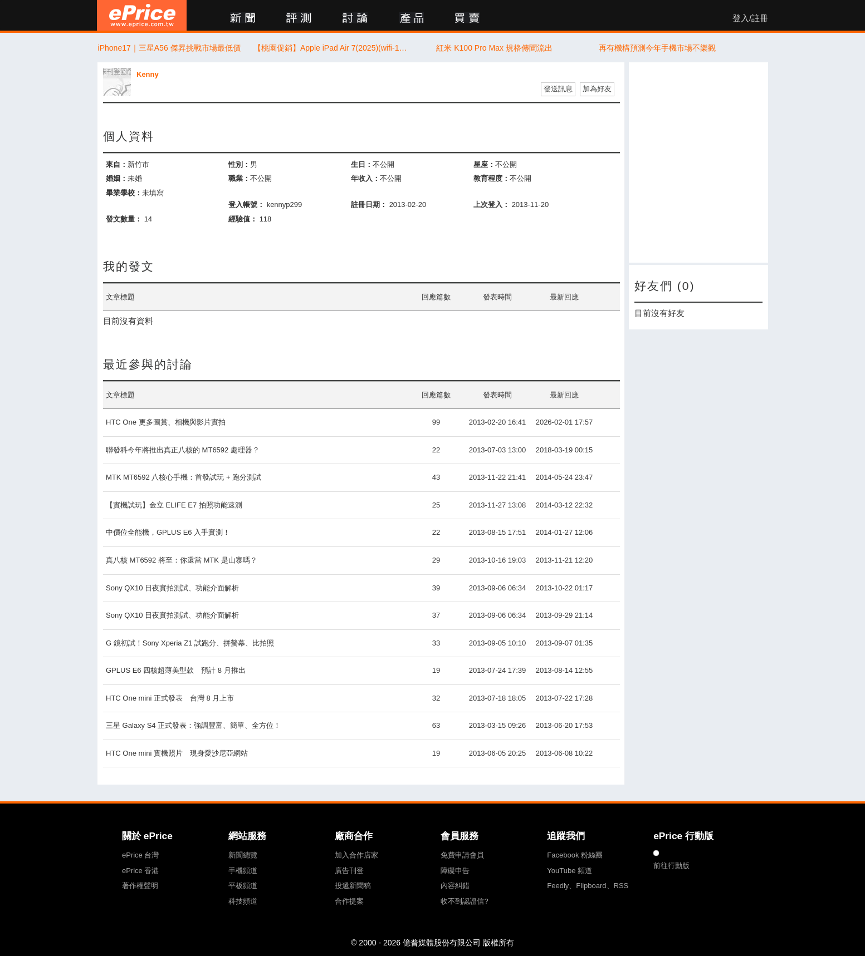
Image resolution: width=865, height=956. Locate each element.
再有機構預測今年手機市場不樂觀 (657, 47)
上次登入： (491, 204)
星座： (484, 164)
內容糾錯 (455, 885)
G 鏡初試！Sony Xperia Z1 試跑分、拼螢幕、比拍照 (190, 643)
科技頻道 (242, 901)
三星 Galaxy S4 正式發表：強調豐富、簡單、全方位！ (193, 725)
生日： (362, 164)
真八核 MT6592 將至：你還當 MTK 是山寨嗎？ (181, 560)
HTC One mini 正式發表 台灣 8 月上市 (170, 698)
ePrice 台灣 (140, 855)
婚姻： (117, 178)
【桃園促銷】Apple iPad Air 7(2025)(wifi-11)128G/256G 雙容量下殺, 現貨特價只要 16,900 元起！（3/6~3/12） (331, 47)
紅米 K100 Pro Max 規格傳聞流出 (494, 47)
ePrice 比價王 (142, 15)
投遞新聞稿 (353, 885)
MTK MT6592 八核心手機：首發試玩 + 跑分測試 (183, 477)
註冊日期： (369, 204)
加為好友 (597, 89)
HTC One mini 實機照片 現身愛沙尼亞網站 (177, 753)
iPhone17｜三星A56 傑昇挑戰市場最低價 (169, 47)
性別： (239, 164)
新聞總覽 (242, 855)
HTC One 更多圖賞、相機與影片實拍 (166, 422)
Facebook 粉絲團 (575, 855)
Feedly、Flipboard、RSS (587, 885)
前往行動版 (671, 865)
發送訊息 (558, 89)
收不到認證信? (464, 901)
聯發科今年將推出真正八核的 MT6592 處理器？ (183, 450)
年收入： (365, 178)
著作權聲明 (140, 885)
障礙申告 (455, 870)
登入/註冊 (750, 18)
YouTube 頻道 (569, 870)
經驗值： (242, 219)
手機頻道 (242, 870)
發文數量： (124, 219)
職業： (239, 178)
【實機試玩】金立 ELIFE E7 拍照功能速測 (174, 505)
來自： (117, 164)
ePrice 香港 (140, 870)
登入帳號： (246, 204)
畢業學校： (124, 193)
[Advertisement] (698, 162)
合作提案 (349, 901)
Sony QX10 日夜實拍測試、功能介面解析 (172, 588)
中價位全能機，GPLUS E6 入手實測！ (168, 532)
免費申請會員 (462, 855)
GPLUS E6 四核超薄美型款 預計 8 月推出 (176, 670)
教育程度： (491, 178)
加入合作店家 (356, 855)
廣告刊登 (349, 870)
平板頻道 (242, 885)
